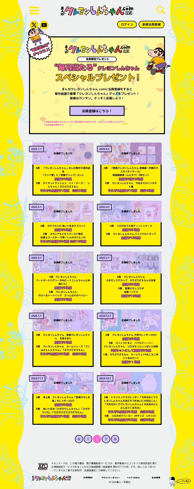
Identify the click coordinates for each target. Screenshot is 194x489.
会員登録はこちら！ (97, 111)
